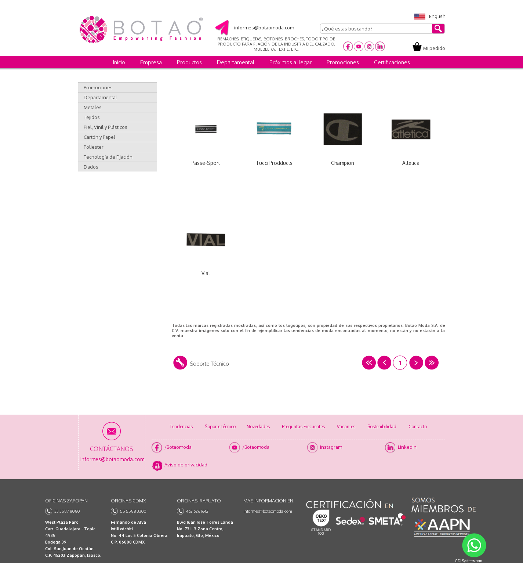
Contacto (417, 426)
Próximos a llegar (290, 62)
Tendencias (181, 426)
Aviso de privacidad (185, 465)
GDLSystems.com (468, 561)
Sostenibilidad (381, 426)
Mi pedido (434, 48)
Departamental (235, 62)
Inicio (119, 62)
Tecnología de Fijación (108, 157)
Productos (189, 62)
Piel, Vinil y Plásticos (105, 127)
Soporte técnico (220, 426)
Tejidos (92, 117)
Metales (93, 107)
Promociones (343, 62)
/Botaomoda (178, 447)
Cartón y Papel (99, 137)
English (429, 16)
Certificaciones (392, 62)
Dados (91, 167)
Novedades (258, 426)
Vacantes (346, 426)
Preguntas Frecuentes (303, 426)
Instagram (331, 447)
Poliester (93, 147)
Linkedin (407, 447)
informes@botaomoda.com (267, 511)
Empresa (151, 62)
